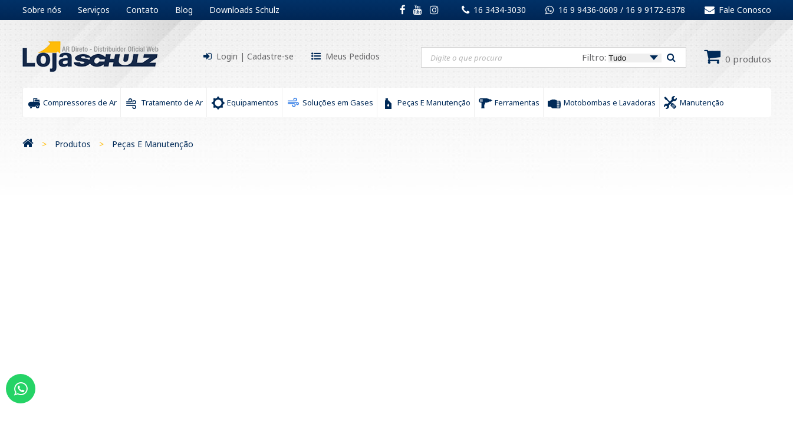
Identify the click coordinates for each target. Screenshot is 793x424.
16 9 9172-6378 (655, 9)
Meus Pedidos (352, 56)
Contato (142, 9)
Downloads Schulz (244, 9)
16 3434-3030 (499, 9)
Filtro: (622, 57)
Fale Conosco (738, 9)
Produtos (73, 144)
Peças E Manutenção (152, 144)
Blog (184, 9)
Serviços (94, 9)
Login (227, 56)
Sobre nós (41, 9)
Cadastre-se (270, 56)
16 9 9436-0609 (589, 9)
